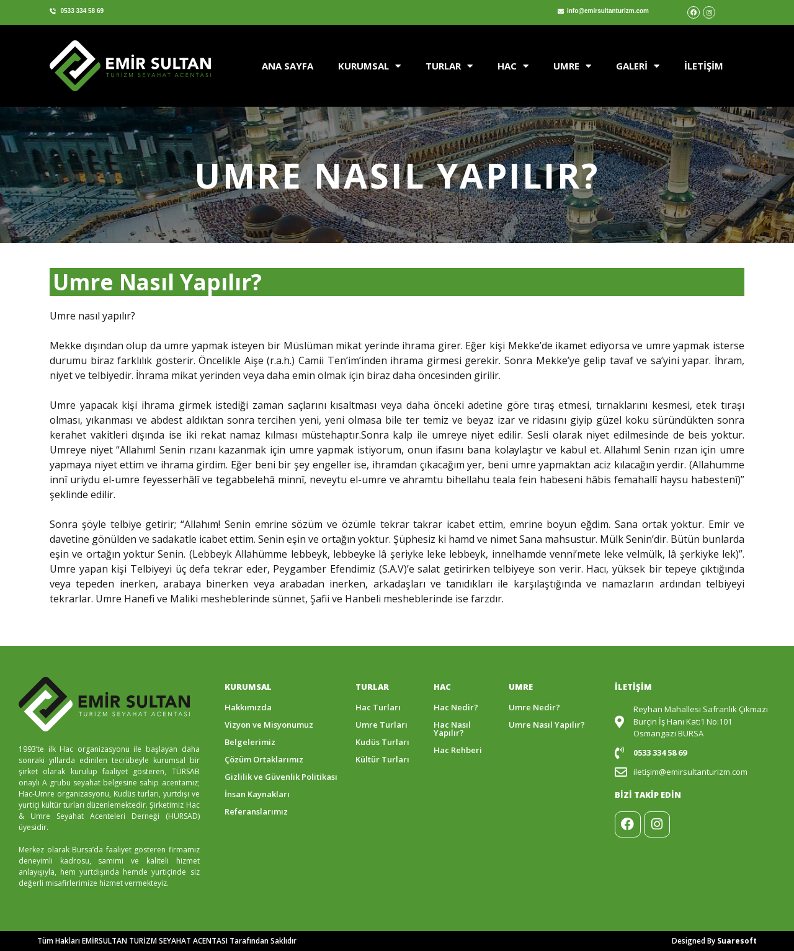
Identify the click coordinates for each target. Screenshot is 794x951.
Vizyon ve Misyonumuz (269, 724)
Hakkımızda (248, 707)
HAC (513, 66)
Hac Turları (378, 707)
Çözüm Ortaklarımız (264, 759)
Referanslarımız (256, 811)
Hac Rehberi (458, 750)
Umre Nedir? (534, 707)
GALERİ (637, 66)
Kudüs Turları (382, 742)
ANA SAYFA (287, 66)
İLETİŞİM (703, 66)
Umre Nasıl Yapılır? (547, 724)
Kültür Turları (382, 759)
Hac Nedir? (456, 707)
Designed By (714, 940)
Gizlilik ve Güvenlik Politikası (281, 776)
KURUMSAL (369, 66)
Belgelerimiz (250, 742)
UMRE (572, 66)
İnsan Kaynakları (257, 794)
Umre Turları (381, 724)
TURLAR (449, 66)
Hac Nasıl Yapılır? (452, 728)
